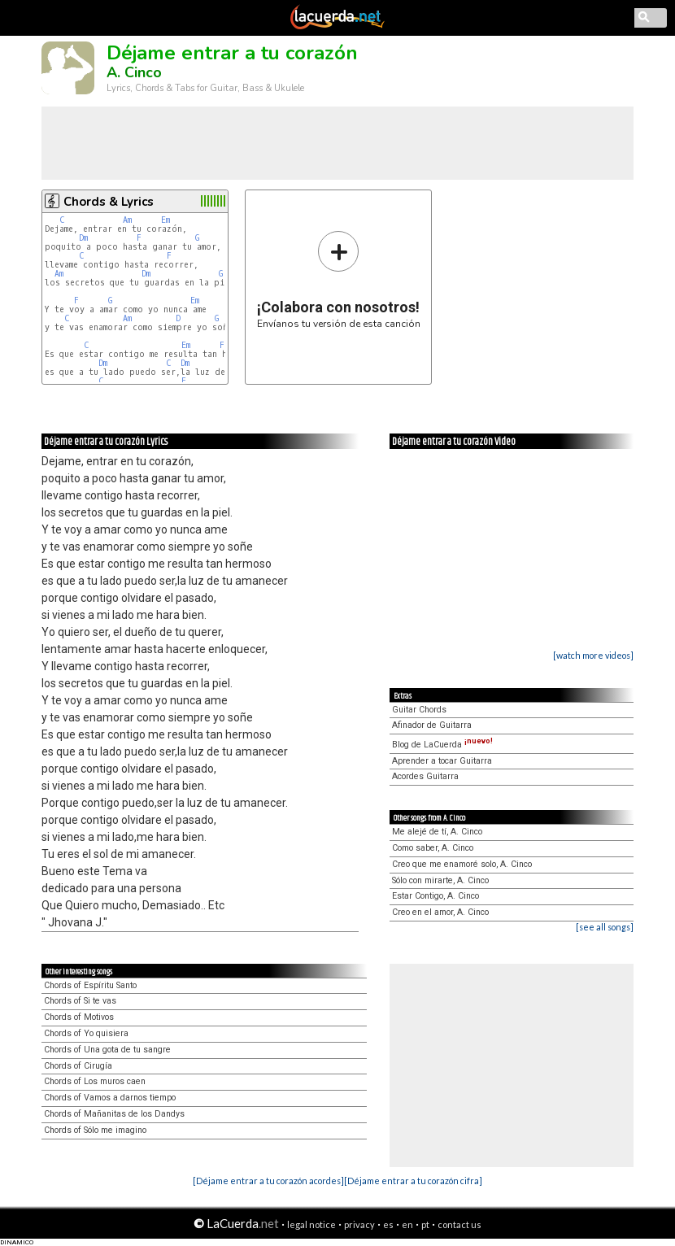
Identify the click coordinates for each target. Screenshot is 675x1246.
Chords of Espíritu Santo (90, 985)
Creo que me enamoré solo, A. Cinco (462, 864)
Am (127, 220)
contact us (459, 1224)
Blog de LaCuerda (442, 744)
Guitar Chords (419, 709)
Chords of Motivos (79, 1017)
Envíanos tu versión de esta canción (338, 279)
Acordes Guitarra (425, 776)
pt (425, 1224)
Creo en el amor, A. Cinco (440, 912)
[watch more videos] (593, 655)
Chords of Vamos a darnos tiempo (110, 1097)
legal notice (311, 1224)
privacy (359, 1224)
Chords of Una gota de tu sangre (107, 1049)
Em (165, 220)
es (388, 1224)
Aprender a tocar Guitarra (442, 761)
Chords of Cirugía (78, 1066)
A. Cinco (134, 72)
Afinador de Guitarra (432, 725)
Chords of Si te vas (80, 1000)
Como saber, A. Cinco (432, 848)
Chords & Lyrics (108, 202)
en (407, 1224)
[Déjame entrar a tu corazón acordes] (268, 1180)
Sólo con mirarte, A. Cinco (440, 880)
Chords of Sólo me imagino (95, 1130)
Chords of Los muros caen (95, 1081)
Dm (83, 238)
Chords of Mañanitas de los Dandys (114, 1114)
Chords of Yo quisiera (86, 1033)
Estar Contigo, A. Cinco (435, 896)
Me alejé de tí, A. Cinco (437, 831)
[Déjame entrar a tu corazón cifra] (413, 1180)
